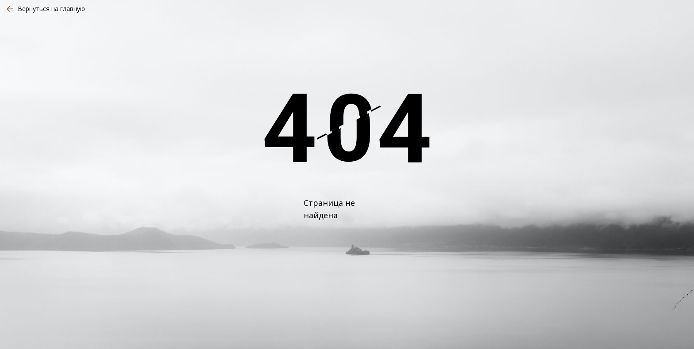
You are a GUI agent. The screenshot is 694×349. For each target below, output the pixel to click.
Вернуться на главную (51, 8)
